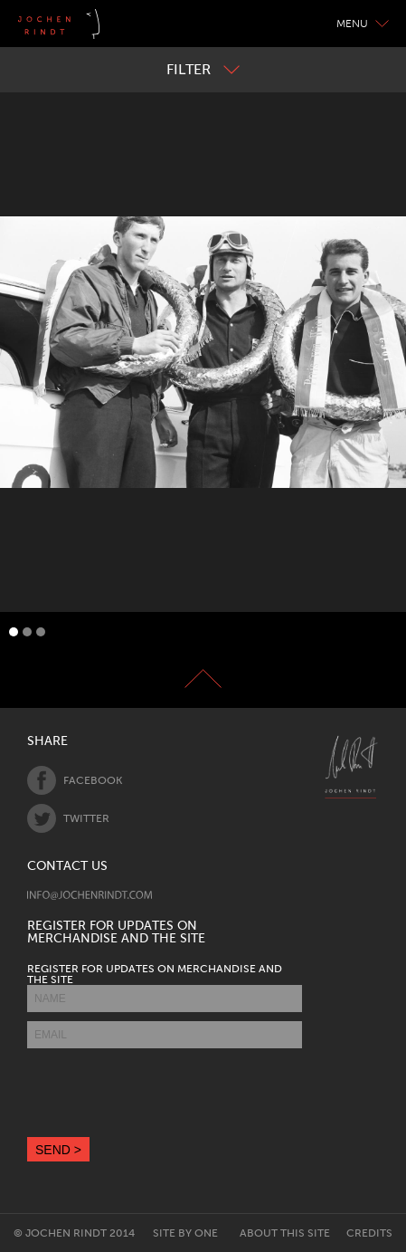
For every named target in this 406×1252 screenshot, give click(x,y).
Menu (362, 23)
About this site (285, 1233)
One (206, 1233)
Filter (203, 69)
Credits (369, 1233)
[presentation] (164, 1092)
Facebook (74, 780)
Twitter (68, 818)
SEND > (58, 1149)
